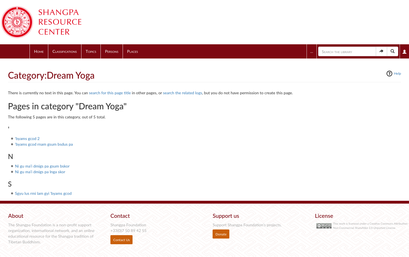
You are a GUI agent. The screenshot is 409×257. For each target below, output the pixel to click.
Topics (91, 51)
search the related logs (182, 92)
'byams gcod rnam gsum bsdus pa (44, 144)
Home (39, 51)
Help (397, 73)
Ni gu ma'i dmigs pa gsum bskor (42, 166)
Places (132, 51)
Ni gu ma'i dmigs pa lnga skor (40, 171)
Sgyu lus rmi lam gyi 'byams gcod (43, 193)
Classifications (65, 51)
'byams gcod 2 (27, 138)
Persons (111, 51)
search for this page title (110, 92)
